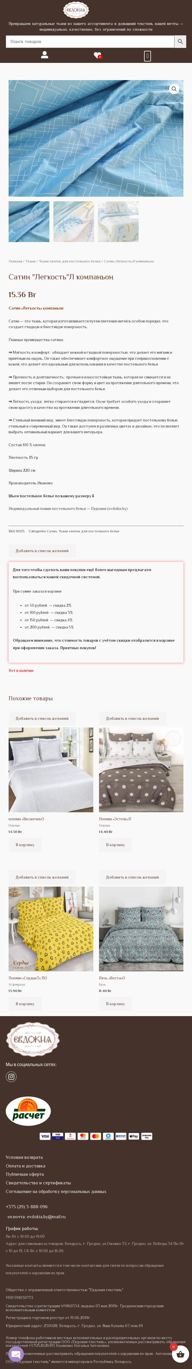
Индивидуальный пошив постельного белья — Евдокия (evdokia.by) (68, 508)
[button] (147, 56)
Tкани (31, 260)
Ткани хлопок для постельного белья (69, 260)
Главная (15, 260)
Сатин (52, 530)
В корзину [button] (25, 844)
